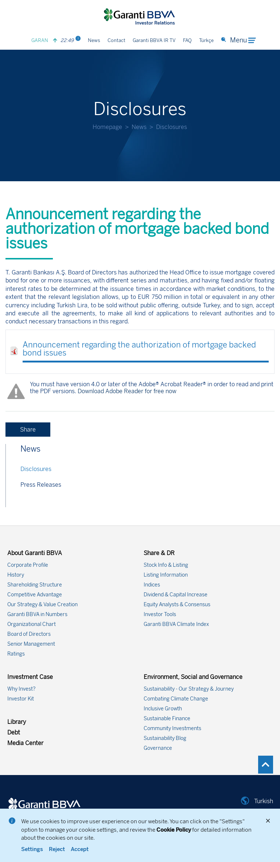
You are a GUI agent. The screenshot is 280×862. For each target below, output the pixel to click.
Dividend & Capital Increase (175, 595)
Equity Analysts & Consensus (177, 604)
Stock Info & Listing (166, 565)
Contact (116, 40)
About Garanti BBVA (34, 553)
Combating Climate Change (176, 699)
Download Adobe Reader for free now (126, 391)
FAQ (187, 40)
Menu (243, 40)
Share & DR (159, 553)
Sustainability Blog (165, 738)
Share (28, 429)
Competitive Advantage (34, 595)
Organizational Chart (31, 624)
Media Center (25, 743)
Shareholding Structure (34, 585)
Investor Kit (20, 699)
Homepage (107, 127)
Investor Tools (160, 614)
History (15, 575)
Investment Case (30, 676)
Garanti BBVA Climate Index (176, 624)
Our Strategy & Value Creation (42, 604)
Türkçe (206, 40)
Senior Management (31, 644)
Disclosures (35, 469)
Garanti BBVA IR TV (154, 40)
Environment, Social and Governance (193, 676)
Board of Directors (29, 634)
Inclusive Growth (163, 709)
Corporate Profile (27, 565)
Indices (152, 585)
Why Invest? (21, 689)
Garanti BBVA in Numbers (37, 614)
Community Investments (172, 728)
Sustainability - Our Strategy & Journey (189, 689)
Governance (158, 748)
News (94, 40)
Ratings (16, 654)
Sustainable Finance (167, 718)
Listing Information (166, 575)
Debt (13, 732)
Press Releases (40, 484)
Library (16, 721)
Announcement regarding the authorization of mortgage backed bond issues (139, 349)
